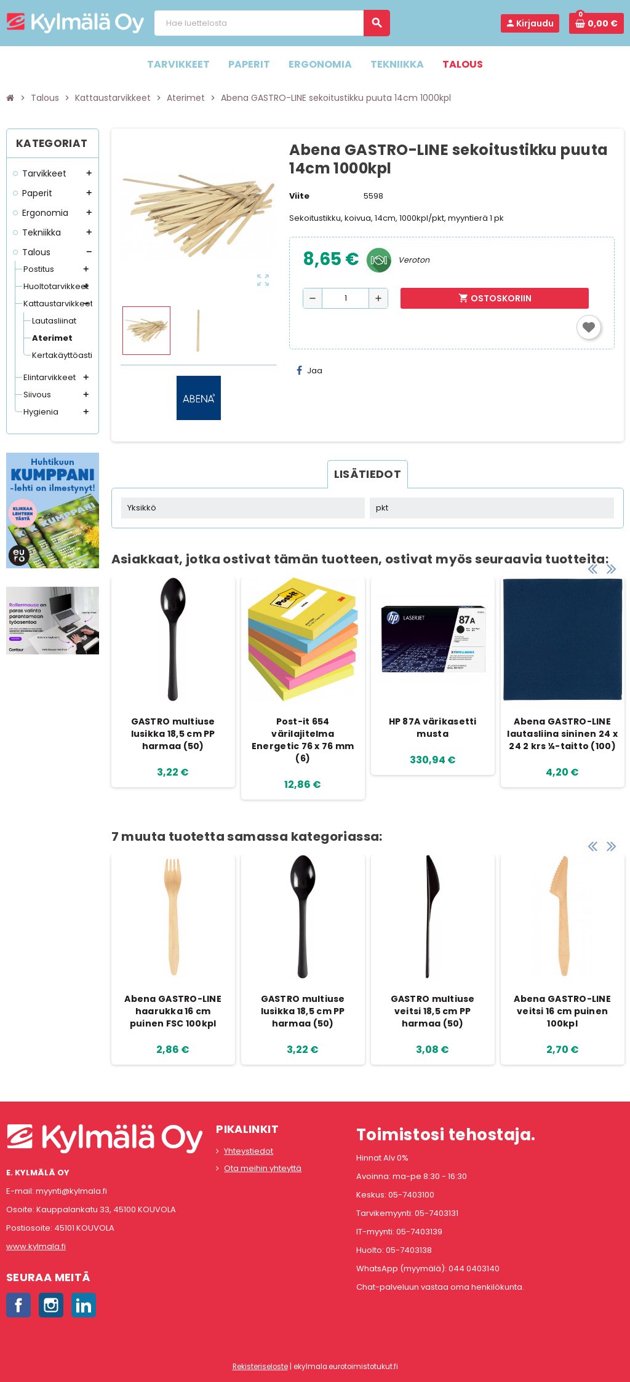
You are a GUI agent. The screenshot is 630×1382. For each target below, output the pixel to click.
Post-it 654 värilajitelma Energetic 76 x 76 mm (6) (303, 739)
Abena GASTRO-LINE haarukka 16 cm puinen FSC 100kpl (172, 1011)
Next (611, 565)
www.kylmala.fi (36, 1246)
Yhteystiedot (248, 1151)
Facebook (18, 1305)
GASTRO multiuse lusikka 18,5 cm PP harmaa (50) (173, 733)
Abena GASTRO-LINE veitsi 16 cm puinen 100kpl (562, 1011)
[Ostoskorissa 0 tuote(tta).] (596, 23)
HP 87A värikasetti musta (433, 727)
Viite (299, 196)
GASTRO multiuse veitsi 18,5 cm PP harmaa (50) (433, 1011)
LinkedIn (83, 1305)
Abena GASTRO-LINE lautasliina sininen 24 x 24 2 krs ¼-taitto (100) (562, 733)
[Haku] (271, 23)
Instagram (51, 1305)
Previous (592, 565)
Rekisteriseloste (260, 1367)
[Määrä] (345, 298)
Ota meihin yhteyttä (262, 1168)
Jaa (309, 370)
